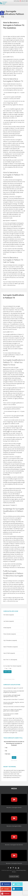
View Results (14, 760)
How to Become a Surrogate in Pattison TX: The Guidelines (14, 25)
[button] (2, 13)
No (6, 750)
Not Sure (7, 754)
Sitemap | (14, 871)
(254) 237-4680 (24, 1)
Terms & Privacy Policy (9, 679)
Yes (6, 747)
